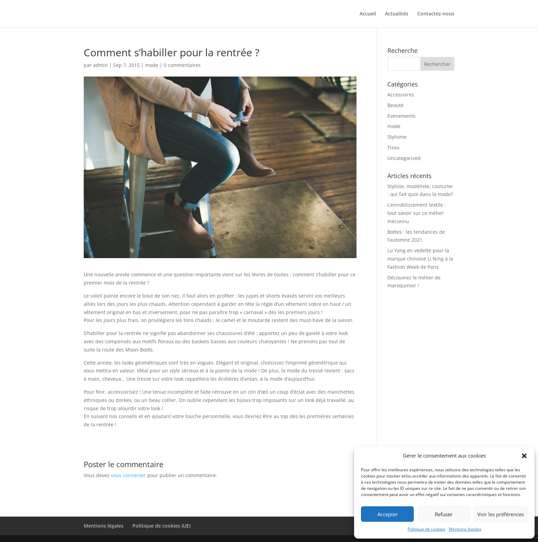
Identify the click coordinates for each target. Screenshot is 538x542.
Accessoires (400, 94)
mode (151, 65)
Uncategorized (404, 158)
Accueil (368, 14)
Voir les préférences (500, 514)
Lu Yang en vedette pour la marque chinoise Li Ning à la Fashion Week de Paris (420, 258)
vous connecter (128, 475)
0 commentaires (182, 65)
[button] (524, 455)
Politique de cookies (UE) (161, 525)
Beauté (395, 105)
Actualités (396, 14)
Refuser (444, 514)
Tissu (393, 147)
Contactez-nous (435, 14)
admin (100, 65)
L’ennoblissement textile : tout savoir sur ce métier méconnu (416, 212)
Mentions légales (465, 529)
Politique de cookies (426, 529)
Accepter (387, 514)
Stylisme (397, 137)
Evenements (401, 116)
